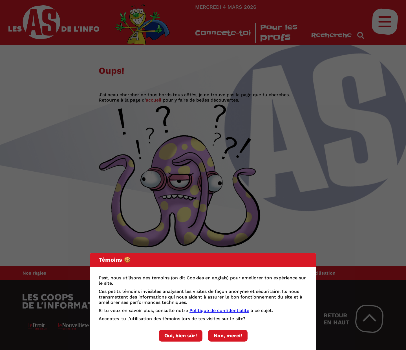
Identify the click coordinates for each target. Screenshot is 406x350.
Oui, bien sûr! (180, 335)
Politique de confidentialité (219, 310)
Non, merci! (228, 335)
